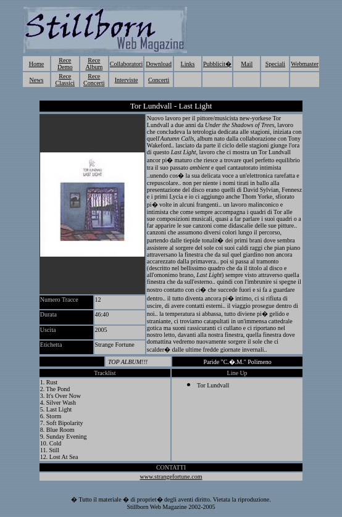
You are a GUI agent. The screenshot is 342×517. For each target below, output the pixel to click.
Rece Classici (65, 79)
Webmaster (305, 63)
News (37, 80)
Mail (246, 63)
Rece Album (93, 63)
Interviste (126, 80)
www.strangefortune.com (171, 476)
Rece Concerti (93, 79)
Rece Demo (64, 63)
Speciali (275, 63)
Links (188, 63)
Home (36, 63)
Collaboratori (126, 63)
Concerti (158, 80)
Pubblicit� (217, 63)
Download (159, 63)
